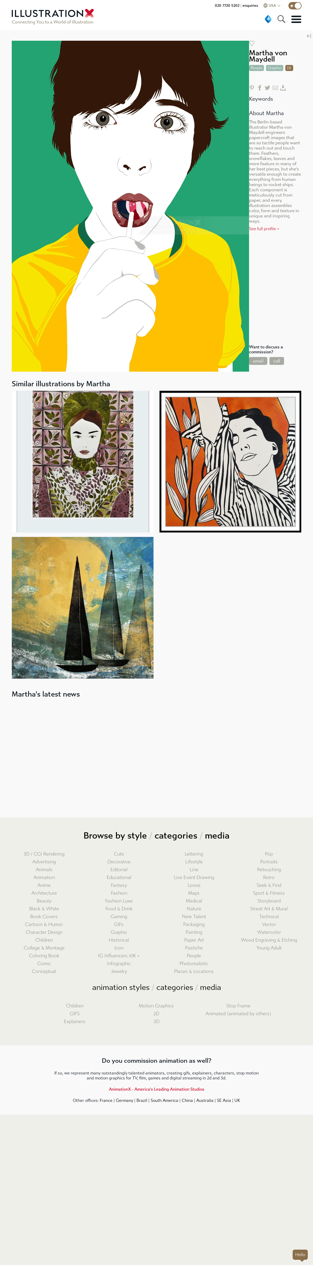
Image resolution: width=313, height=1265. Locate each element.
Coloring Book (44, 956)
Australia (205, 1100)
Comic (44, 963)
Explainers (74, 1021)
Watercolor (269, 932)
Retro (269, 877)
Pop (269, 854)
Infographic (119, 963)
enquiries (250, 5)
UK (237, 1100)
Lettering (194, 854)
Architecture (44, 893)
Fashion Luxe (119, 901)
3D (156, 1021)
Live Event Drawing (194, 877)
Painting (194, 932)
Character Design (44, 932)
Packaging (194, 924)
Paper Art (194, 940)
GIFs (119, 924)
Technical (269, 916)
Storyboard (269, 901)
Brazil (142, 1100)
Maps (194, 893)
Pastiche (194, 948)
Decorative (119, 862)
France (106, 1100)
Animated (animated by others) (238, 1014)
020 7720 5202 (227, 5)
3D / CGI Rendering (43, 854)
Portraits (269, 862)
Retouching (269, 869)
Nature (194, 909)
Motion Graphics (156, 1006)
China (187, 1100)
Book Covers (44, 916)
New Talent (194, 916)
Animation (44, 877)
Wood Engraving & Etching (269, 940)
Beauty (44, 901)
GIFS (75, 1014)
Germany (124, 1100)
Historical (119, 940)
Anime (44, 885)
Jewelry (119, 971)
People (194, 956)
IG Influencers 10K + (119, 956)
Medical (194, 901)
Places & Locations (194, 971)
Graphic (119, 932)
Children (44, 940)
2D (156, 1014)
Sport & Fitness (269, 893)
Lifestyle (194, 862)
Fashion (119, 893)
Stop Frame (238, 1006)
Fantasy (119, 885)
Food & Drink (119, 909)
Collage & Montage (44, 948)
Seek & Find (269, 885)
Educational (119, 877)
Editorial (118, 869)
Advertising (44, 862)
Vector (269, 924)
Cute (119, 854)
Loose (194, 885)
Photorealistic (194, 963)
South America (164, 1100)
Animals (44, 869)
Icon (118, 948)
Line (194, 869)
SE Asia (224, 1100)
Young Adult (269, 948)
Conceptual (44, 971)
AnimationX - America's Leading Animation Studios (156, 1089)
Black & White (44, 909)
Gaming (119, 916)
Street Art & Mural (269, 909)
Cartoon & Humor (44, 924)
